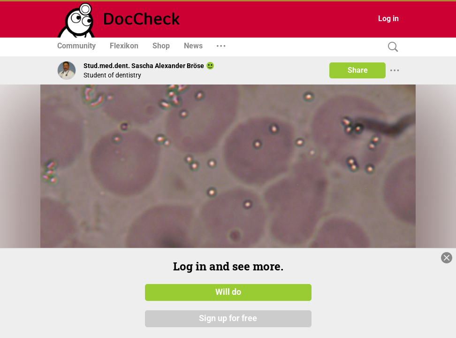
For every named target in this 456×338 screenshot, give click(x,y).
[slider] (327, 232)
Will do (228, 292)
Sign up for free (228, 318)
